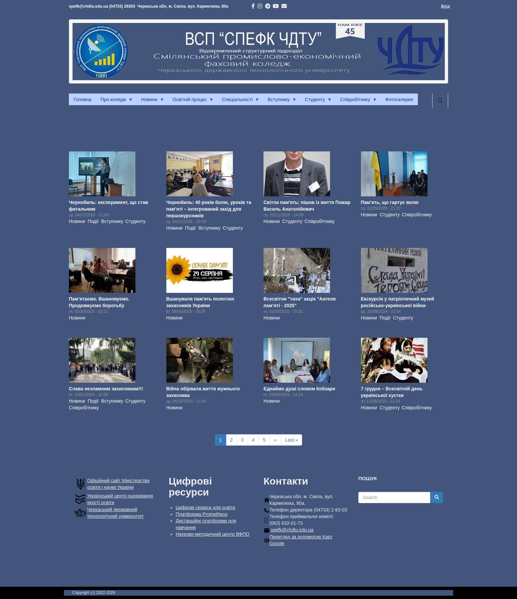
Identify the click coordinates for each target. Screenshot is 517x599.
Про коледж (114, 101)
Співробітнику (356, 101)
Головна (82, 99)
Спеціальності (238, 101)
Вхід (445, 6)
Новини (150, 101)
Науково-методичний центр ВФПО (213, 534)
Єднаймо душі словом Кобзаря (299, 388)
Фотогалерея (399, 99)
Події (93, 221)
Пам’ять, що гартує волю (390, 202)
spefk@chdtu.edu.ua (292, 529)
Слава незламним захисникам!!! (106, 388)
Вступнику (280, 101)
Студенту (316, 101)
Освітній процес (191, 101)
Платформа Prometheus (202, 514)
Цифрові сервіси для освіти (205, 507)
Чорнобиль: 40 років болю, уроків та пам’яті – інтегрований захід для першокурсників (208, 209)
